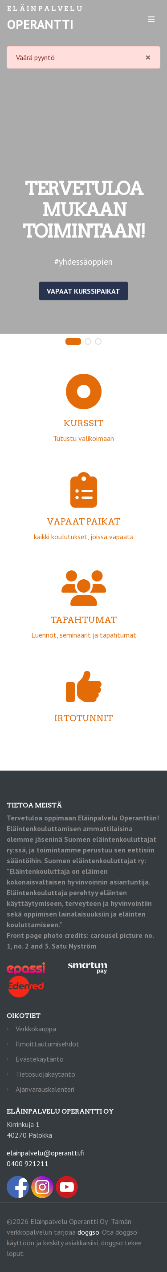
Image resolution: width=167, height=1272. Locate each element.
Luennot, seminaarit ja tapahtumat (83, 616)
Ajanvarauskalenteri (45, 1089)
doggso (88, 1232)
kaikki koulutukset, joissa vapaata (83, 518)
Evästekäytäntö (40, 1058)
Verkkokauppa (36, 1028)
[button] (73, 341)
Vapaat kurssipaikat (83, 291)
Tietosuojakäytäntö (45, 1074)
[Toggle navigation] (151, 19)
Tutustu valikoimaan (83, 420)
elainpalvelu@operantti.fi (45, 1152)
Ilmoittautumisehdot (47, 1043)
